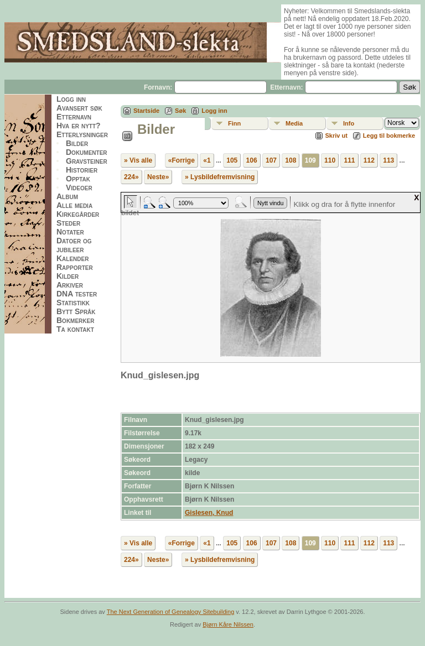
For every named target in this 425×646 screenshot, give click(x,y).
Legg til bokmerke (389, 135)
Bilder (77, 143)
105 (231, 160)
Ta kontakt (75, 329)
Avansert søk (79, 107)
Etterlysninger (82, 134)
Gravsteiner (86, 161)
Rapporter (74, 267)
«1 (206, 160)
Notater (70, 231)
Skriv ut (336, 135)
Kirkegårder (77, 214)
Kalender (72, 258)
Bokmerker (75, 320)
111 (349, 160)
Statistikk (73, 302)
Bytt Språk (76, 311)
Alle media (74, 205)
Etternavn (73, 116)
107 (271, 160)
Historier (81, 169)
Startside (146, 110)
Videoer (79, 187)
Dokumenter (86, 152)
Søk (180, 110)
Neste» (158, 177)
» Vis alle (138, 160)
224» (131, 177)
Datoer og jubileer (74, 245)
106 (251, 160)
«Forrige (181, 160)
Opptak (78, 178)
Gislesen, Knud (209, 513)
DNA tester (76, 293)
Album (67, 196)
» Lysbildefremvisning (220, 177)
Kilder (67, 276)
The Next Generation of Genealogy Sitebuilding (171, 611)
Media (294, 123)
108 (290, 160)
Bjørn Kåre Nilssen (228, 624)
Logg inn (71, 99)
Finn (234, 123)
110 (329, 160)
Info (348, 123)
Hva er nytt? (78, 125)
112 (369, 160)
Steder (68, 222)
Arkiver (69, 284)
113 (388, 160)
